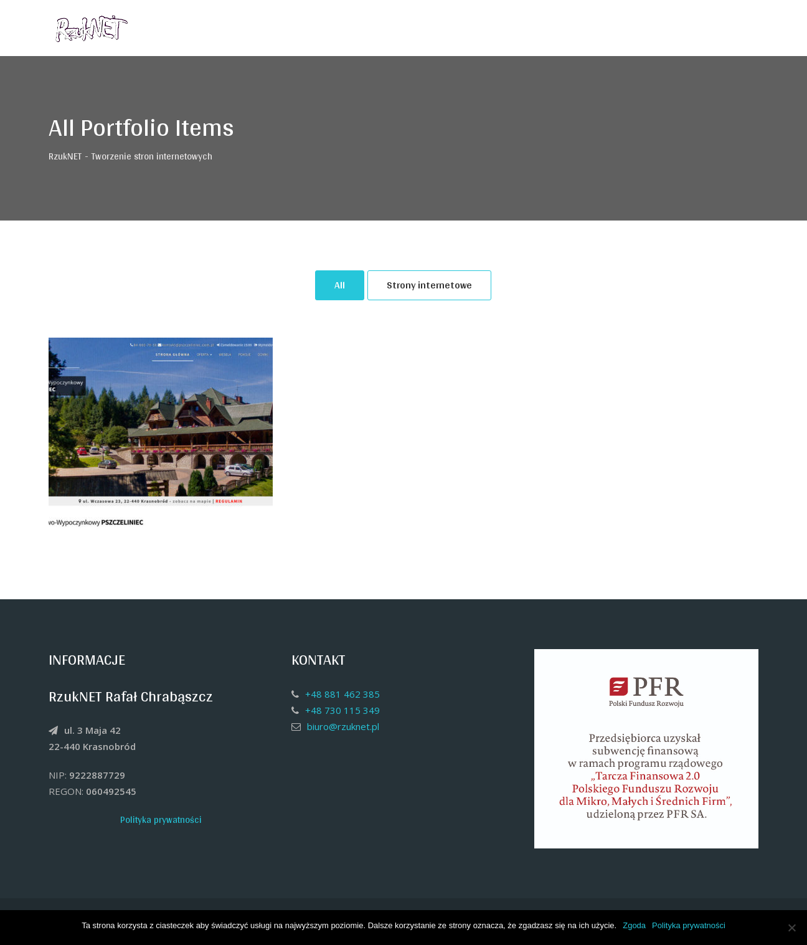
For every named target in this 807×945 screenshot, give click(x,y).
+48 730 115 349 (342, 710)
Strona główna (449, 28)
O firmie (519, 28)
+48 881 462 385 (342, 694)
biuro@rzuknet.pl (343, 726)
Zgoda (634, 925)
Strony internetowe (429, 285)
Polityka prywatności (161, 819)
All (339, 285)
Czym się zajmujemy (602, 28)
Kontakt (686, 28)
